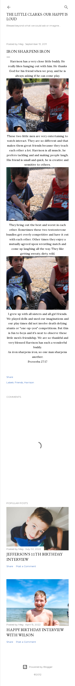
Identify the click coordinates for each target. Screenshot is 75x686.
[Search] (66, 6)
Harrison (29, 382)
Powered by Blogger (38, 667)
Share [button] (9, 376)
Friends (19, 382)
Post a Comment (26, 566)
